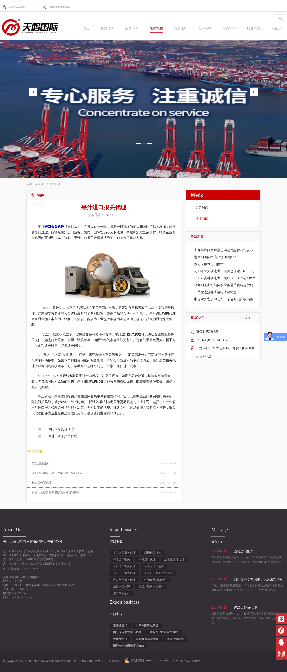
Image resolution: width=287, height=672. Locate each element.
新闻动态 (40, 184)
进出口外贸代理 (42, 482)
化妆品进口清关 (154, 566)
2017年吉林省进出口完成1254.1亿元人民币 (225, 278)
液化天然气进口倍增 (209, 264)
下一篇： (54, 436)
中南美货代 (120, 639)
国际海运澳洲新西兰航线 (128, 645)
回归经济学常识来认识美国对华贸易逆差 (57, 473)
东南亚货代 (120, 625)
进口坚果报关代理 (124, 579)
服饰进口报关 (152, 552)
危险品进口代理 (174, 559)
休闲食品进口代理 (155, 579)
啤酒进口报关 (121, 559)
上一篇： (52, 429)
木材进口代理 (147, 559)
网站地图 (113, 661)
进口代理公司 (121, 593)
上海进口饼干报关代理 (158, 573)
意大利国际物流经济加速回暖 (215, 257)
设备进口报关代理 (124, 566)
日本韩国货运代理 (147, 625)
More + (250, 317)
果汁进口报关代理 (124, 573)
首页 (86, 28)
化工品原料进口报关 (151, 586)
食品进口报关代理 (124, 552)
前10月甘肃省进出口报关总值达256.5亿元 (224, 271)
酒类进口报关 (40, 463)
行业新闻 (55, 184)
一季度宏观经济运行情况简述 (215, 292)
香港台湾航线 (175, 639)
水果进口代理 (121, 586)
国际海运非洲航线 (147, 639)
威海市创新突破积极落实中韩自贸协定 (56, 492)
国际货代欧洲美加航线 (164, 632)
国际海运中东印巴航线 (127, 632)
